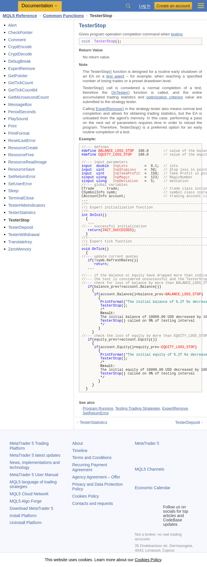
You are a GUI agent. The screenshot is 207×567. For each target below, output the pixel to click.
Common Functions (63, 15)
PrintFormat (18, 133)
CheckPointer (20, 32)
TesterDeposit (20, 227)
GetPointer (18, 75)
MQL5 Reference (20, 15)
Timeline (79, 450)
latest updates (35, 455)
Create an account (173, 5)
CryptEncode (20, 46)
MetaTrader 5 (147, 443)
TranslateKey (20, 242)
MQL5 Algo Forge (26, 501)
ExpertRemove (21, 68)
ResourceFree (21, 154)
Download (31, 508)
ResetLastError (22, 140)
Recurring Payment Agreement (89, 467)
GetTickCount (20, 82)
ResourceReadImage (27, 162)
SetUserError (20, 183)
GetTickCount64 (23, 90)
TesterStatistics (22, 212)
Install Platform (23, 515)
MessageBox (20, 104)
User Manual (34, 474)
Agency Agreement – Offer (96, 477)
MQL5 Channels (149, 469)
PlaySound (18, 118)
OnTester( (119, 92)
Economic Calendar (152, 487)
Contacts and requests (92, 503)
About (77, 443)
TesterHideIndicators (26, 205)
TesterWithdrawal (23, 234)
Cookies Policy (85, 496)
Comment (17, 39)
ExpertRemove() (110, 109)
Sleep (13, 190)
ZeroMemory (19, 249)
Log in (144, 6)
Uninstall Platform (26, 522)
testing (176, 34)
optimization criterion (164, 97)
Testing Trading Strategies (137, 408)
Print (12, 126)
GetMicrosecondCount (28, 97)
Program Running (98, 408)
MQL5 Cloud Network (29, 494)
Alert (12, 25)
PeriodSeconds (22, 111)
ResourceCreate (23, 147)
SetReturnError (22, 176)
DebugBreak (19, 61)
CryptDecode (20, 54)
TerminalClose (21, 198)
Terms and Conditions (92, 457)
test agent (115, 76)
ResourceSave (21, 169)
